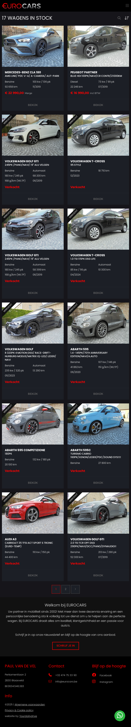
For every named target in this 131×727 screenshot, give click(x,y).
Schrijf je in (66, 645)
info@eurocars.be (63, 682)
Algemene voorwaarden (30, 704)
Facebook (102, 675)
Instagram (102, 681)
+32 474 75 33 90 (63, 675)
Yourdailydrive (28, 716)
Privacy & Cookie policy (19, 710)
